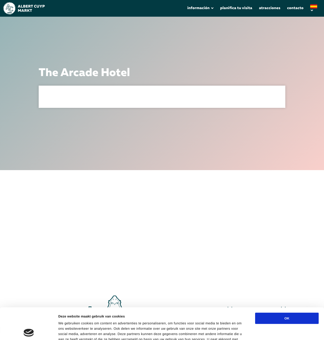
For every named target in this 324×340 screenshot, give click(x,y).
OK (287, 287)
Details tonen (245, 331)
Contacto (295, 8)
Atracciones (269, 8)
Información (198, 8)
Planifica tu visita (236, 8)
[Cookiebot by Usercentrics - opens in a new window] (28, 331)
